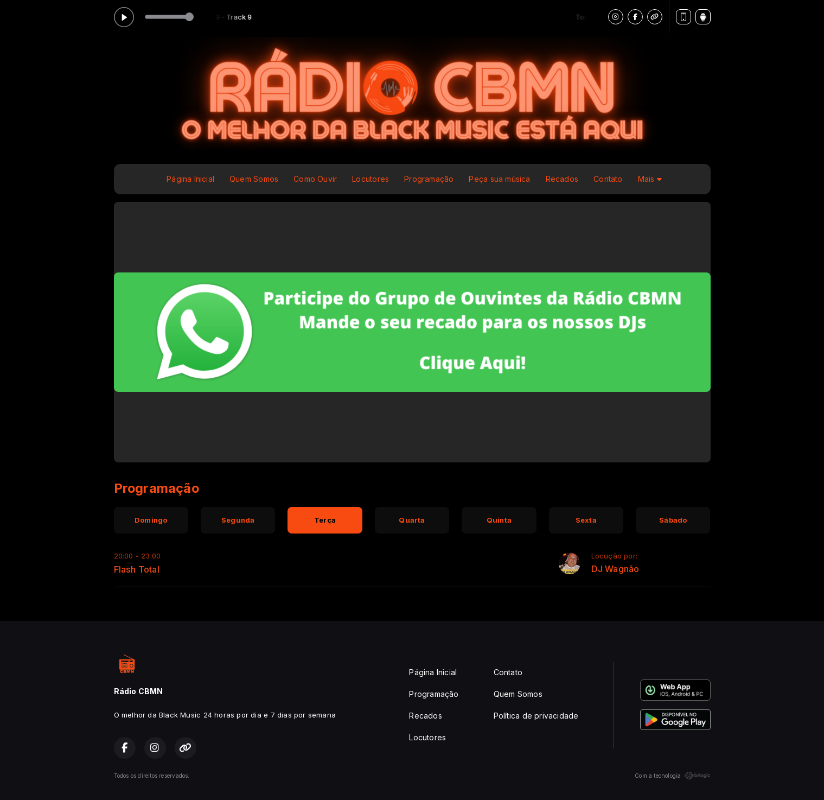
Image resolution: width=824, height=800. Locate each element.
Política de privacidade (536, 715)
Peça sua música (499, 178)
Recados (562, 178)
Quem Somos (253, 178)
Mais (650, 178)
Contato (607, 178)
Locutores (370, 178)
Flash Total (136, 569)
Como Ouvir (315, 178)
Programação (428, 178)
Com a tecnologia (672, 775)
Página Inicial (190, 178)
